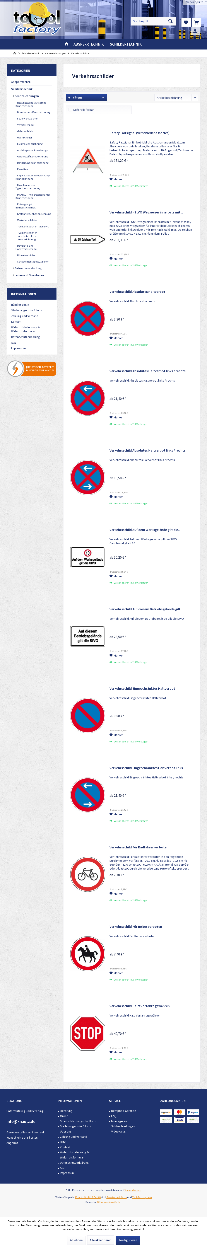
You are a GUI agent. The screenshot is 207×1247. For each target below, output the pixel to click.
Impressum (18, 348)
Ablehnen (76, 1240)
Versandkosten (133, 1190)
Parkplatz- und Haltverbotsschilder (26, 247)
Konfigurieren (127, 1240)
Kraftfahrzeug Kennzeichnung (34, 213)
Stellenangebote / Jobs (26, 310)
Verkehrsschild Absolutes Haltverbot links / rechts (147, 371)
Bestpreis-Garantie (123, 1111)
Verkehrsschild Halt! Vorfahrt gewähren (139, 1006)
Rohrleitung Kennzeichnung (32, 162)
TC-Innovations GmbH (109, 1202)
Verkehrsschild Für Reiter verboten (135, 926)
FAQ (113, 1116)
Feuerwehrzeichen (27, 118)
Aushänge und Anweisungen (33, 150)
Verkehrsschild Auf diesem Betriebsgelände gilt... (146, 609)
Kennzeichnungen (26, 96)
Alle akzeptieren (100, 1240)
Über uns (66, 1131)
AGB (14, 343)
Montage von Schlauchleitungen (123, 1123)
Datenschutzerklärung (25, 337)
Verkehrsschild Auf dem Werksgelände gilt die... (145, 529)
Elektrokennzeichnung (30, 143)
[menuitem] (196, 22)
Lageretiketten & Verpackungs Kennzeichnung (32, 177)
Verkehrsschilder (27, 220)
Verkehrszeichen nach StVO (34, 226)
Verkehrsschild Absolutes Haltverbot (137, 291)
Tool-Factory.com (142, 1197)
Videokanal (118, 1131)
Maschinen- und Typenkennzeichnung (27, 186)
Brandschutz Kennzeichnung (33, 112)
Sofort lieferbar (83, 110)
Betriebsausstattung (28, 268)
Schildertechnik (22, 89)
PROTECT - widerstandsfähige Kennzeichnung (32, 196)
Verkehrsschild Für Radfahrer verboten (138, 847)
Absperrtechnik (21, 82)
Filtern (75, 97)
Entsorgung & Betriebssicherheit (25, 206)
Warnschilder (24, 137)
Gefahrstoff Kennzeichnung (32, 156)
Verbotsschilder (25, 124)
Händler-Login (20, 305)
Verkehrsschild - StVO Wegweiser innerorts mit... (146, 212)
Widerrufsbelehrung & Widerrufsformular (25, 329)
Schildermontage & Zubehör (32, 261)
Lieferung (66, 1111)
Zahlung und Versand (24, 316)
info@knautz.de (21, 1121)
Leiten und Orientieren (29, 275)
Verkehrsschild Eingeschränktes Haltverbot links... (147, 768)
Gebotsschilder (25, 131)
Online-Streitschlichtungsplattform (78, 1118)
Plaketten (22, 169)
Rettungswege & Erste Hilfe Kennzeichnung (30, 104)
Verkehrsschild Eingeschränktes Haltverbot (142, 688)
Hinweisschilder (26, 255)
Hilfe (63, 1142)
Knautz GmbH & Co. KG (88, 1197)
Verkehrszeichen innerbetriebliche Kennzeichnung (27, 236)
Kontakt (16, 322)
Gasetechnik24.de (116, 1197)
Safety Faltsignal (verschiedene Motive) (139, 133)
